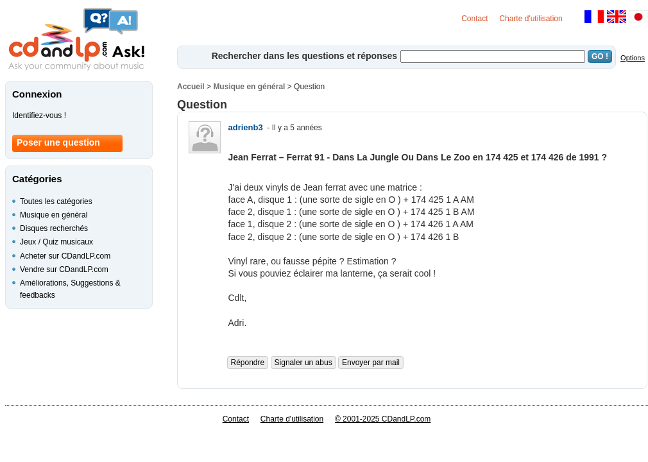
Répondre (248, 362)
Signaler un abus (303, 362)
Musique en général (249, 86)
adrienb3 (245, 127)
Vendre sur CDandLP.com (64, 269)
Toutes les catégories (56, 201)
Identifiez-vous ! (39, 115)
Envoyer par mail (371, 362)
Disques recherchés (54, 228)
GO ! (600, 56)
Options (632, 58)
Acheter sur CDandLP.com (65, 256)
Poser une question (58, 142)
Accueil (191, 86)
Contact (474, 18)
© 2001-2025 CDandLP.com (383, 419)
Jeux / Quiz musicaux (56, 241)
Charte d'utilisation (530, 18)
